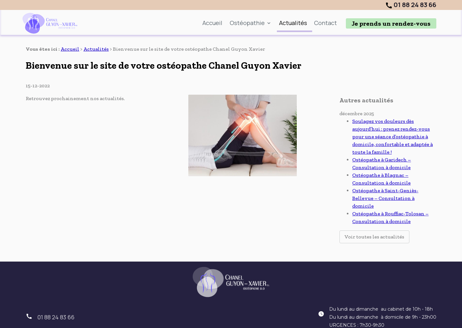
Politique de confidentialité (260, 319)
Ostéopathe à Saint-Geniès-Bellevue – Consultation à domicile (385, 184)
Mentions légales (199, 319)
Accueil (212, 23)
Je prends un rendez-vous (391, 23)
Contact (325, 23)
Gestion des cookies (325, 319)
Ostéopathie (247, 23)
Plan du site (153, 319)
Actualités (293, 23)
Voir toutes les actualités (374, 223)
